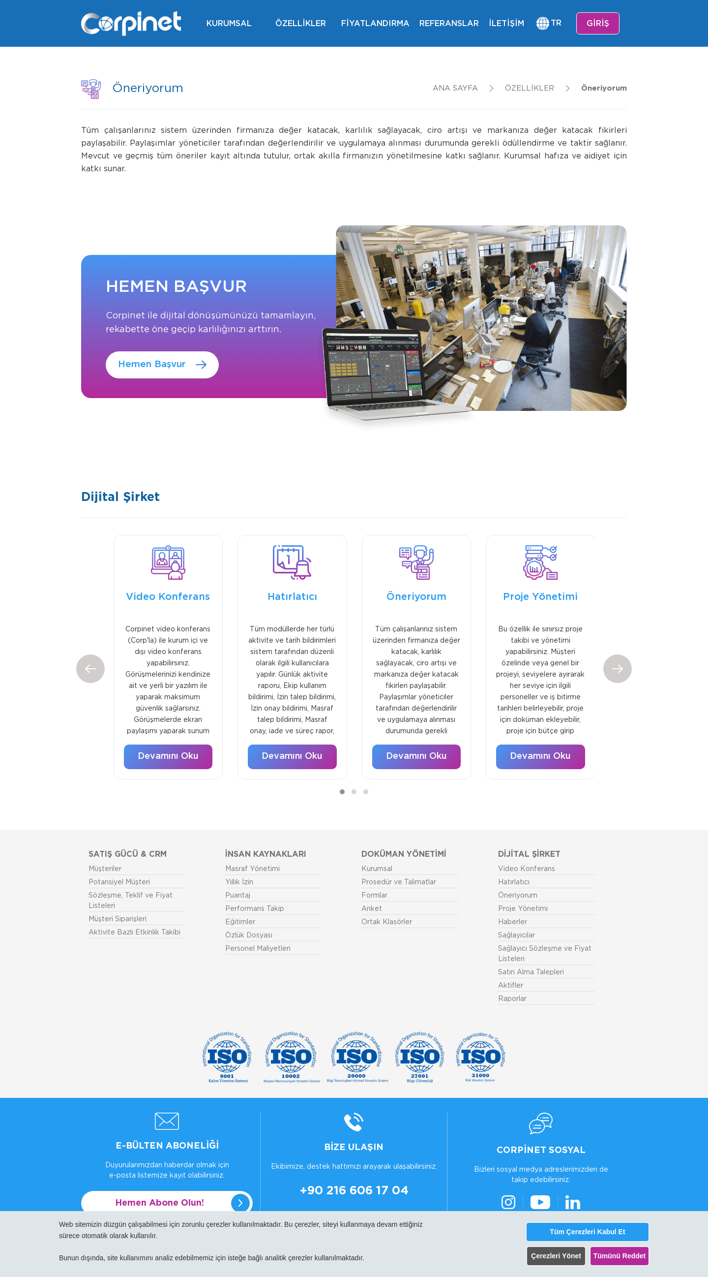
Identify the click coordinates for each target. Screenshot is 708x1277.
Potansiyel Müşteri (119, 882)
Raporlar (512, 999)
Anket (371, 908)
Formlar (374, 895)
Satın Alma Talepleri (531, 972)
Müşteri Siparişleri (117, 919)
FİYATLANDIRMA (375, 24)
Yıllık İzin (239, 882)
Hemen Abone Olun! (159, 1203)
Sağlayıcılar (516, 935)
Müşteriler (104, 869)
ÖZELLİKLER (300, 24)
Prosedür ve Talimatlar (398, 882)
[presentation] (90, 668)
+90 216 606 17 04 (354, 1191)
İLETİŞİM (506, 24)
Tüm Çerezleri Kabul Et (587, 1232)
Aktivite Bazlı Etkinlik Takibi (134, 932)
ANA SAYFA (455, 88)
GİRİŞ (598, 24)
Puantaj (237, 895)
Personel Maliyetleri (258, 948)
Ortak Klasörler (386, 922)
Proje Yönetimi (523, 908)
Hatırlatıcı (514, 882)
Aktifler (510, 985)
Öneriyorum (604, 88)
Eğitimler (240, 922)
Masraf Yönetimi (252, 869)
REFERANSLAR (449, 24)
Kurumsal (376, 869)
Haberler (512, 922)
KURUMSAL (229, 24)
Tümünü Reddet (619, 1256)
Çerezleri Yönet (556, 1256)
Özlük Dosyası (248, 935)
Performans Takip (254, 908)
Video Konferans (526, 869)
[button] (342, 792)
